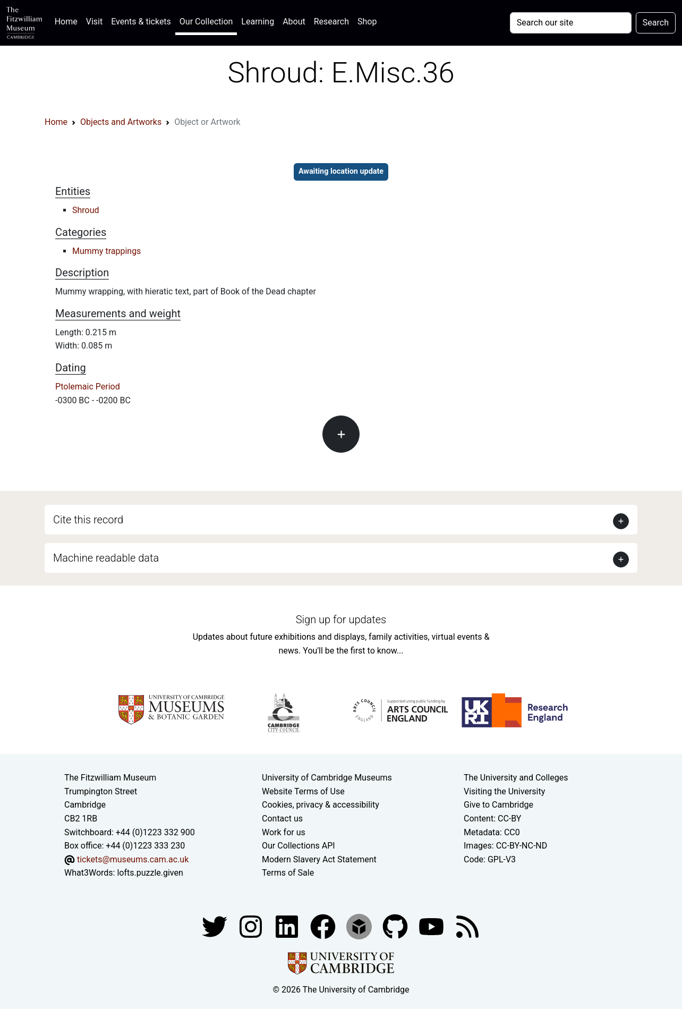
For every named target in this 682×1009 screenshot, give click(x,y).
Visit (94, 21)
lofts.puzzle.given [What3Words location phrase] (150, 873)
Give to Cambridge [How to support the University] (498, 805)
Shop (367, 21)
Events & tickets (141, 21)
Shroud (85, 210)
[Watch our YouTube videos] (432, 926)
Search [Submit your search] (656, 23)
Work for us (283, 832)
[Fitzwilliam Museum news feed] (467, 926)
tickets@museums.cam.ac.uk (133, 859)
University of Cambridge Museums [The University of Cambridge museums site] (327, 778)
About (294, 21)
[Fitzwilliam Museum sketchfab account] (360, 926)
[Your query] (571, 22)
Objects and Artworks (120, 122)
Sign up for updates (341, 619)
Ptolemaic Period (87, 386)
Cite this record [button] (88, 519)
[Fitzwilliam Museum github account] (396, 926)
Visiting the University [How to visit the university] (504, 791)
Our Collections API (298, 846)
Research (331, 21)
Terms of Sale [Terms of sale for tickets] (288, 873)
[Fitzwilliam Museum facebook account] (288, 926)
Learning (257, 21)
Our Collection (206, 21)
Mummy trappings (106, 251)
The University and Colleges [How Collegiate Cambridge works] (516, 778)
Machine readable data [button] (106, 558)
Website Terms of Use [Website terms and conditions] (303, 791)
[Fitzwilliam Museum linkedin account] (324, 926)
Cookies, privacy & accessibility (320, 805)
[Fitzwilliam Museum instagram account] (252, 926)
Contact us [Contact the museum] (282, 818)
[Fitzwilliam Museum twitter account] (216, 926)
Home (68, 20)
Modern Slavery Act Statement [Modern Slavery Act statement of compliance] (319, 859)
